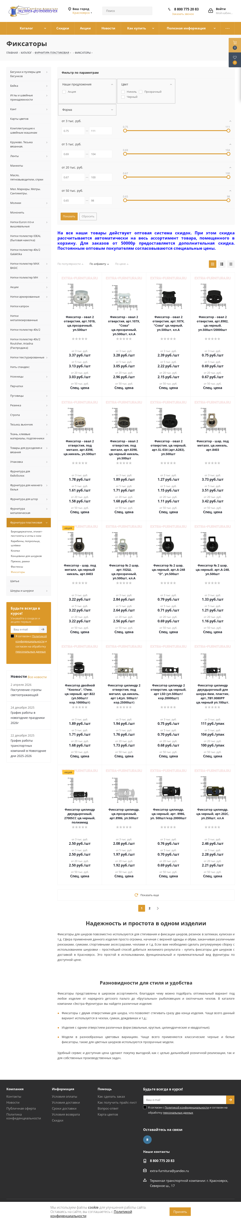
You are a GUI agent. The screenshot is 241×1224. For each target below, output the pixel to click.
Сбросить (88, 216)
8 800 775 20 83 (186, 9)
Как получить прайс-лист (117, 1102)
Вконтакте (147, 1139)
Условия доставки (66, 1102)
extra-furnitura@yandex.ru (169, 1171)
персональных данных (31, 651)
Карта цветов (108, 1114)
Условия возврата (66, 1114)
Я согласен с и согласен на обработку (31, 643)
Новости (13, 1102)
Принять (180, 1212)
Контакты (13, 1096)
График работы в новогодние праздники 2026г (28, 718)
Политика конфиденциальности (23, 1116)
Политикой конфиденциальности (187, 1107)
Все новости (37, 677)
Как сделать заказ (111, 1096)
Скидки (57, 1120)
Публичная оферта (21, 1108)
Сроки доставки (64, 1108)
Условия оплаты (64, 1096)
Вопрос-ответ (108, 1108)
